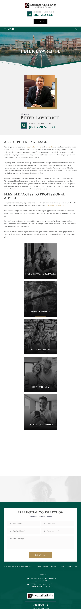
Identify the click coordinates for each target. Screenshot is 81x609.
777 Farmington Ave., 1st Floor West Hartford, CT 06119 (43, 567)
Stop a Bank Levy (40, 387)
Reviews (54, 548)
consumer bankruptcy (34, 147)
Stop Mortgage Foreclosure (40, 274)
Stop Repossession (40, 312)
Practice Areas (27, 548)
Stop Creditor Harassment (40, 425)
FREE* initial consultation (55, 206)
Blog (62, 548)
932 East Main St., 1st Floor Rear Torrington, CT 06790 (43, 561)
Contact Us (72, 548)
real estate (49, 147)
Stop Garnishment (40, 350)
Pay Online (40, 22)
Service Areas (42, 548)
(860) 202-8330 (43, 14)
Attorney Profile (11, 548)
